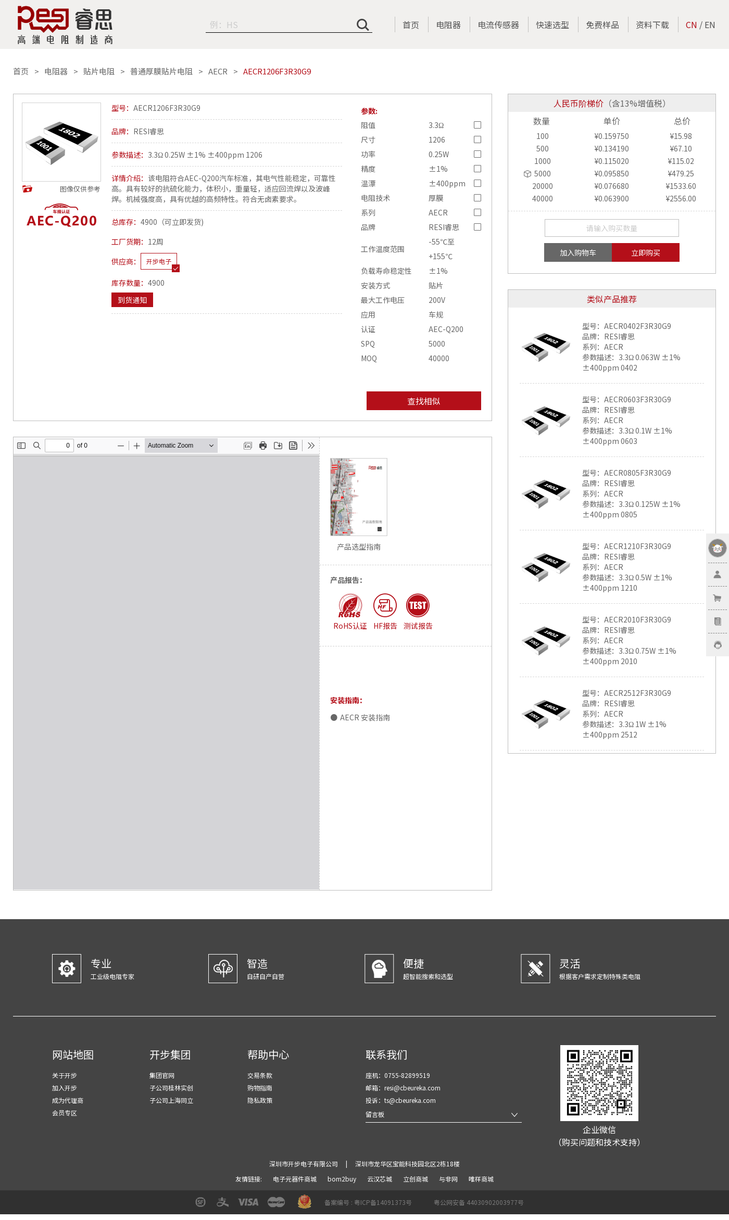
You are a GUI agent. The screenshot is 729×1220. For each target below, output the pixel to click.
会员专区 (64, 1112)
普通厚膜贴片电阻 (161, 71)
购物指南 (259, 1087)
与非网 (449, 1178)
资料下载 (652, 24)
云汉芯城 (380, 1178)
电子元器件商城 (295, 1178)
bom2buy (343, 1178)
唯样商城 (481, 1178)
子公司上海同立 (171, 1100)
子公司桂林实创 (171, 1087)
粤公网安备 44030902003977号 (479, 1202)
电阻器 (448, 24)
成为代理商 (67, 1100)
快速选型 (552, 24)
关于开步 (64, 1075)
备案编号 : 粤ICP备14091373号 (368, 1202)
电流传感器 (498, 24)
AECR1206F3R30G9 (277, 71)
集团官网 (161, 1075)
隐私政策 (259, 1100)
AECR (218, 71)
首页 (411, 24)
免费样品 (602, 24)
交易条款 (259, 1075)
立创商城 (416, 1178)
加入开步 (64, 1087)
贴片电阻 (99, 71)
